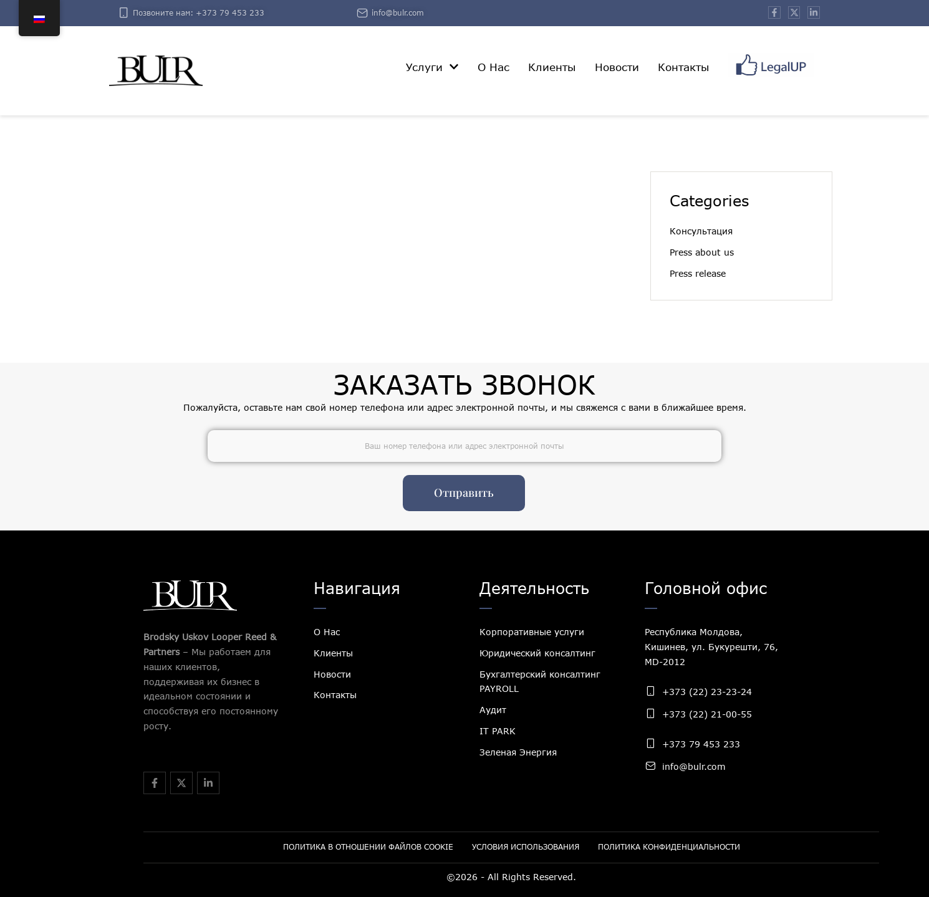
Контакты (335, 694)
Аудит (492, 709)
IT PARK (497, 731)
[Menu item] (432, 67)
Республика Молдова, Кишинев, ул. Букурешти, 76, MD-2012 (711, 646)
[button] (454, 67)
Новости (332, 674)
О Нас (327, 631)
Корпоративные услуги (531, 631)
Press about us (702, 252)
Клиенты (333, 653)
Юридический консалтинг (537, 653)
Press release (698, 273)
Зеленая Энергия (518, 752)
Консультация (701, 231)
